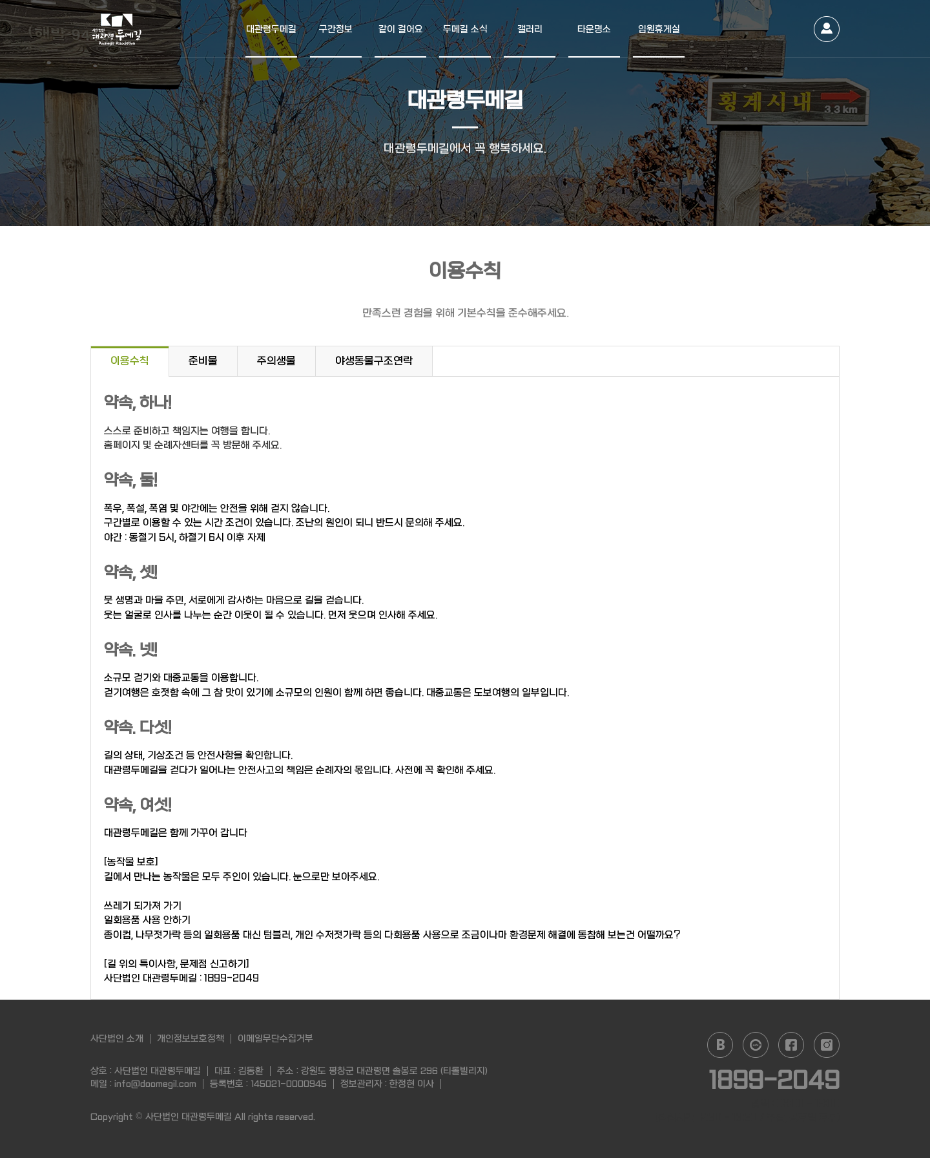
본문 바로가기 (0, 0)
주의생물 (276, 361)
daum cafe (756, 1045)
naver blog (720, 1045)
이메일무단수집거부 (275, 1038)
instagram (827, 1045)
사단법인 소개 (116, 1038)
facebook (791, 1045)
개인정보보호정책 (190, 1038)
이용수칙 (129, 361)
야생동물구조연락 (374, 361)
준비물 (203, 361)
